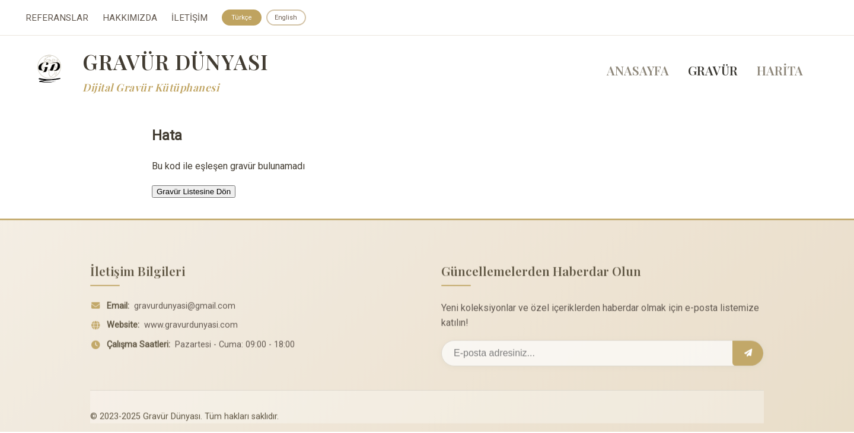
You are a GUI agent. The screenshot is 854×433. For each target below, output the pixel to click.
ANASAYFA (638, 72)
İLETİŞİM (189, 18)
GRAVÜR (713, 72)
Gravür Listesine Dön (194, 192)
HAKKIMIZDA (130, 18)
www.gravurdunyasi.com (191, 330)
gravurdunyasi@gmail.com (184, 311)
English (289, 18)
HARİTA (780, 72)
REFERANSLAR (57, 18)
